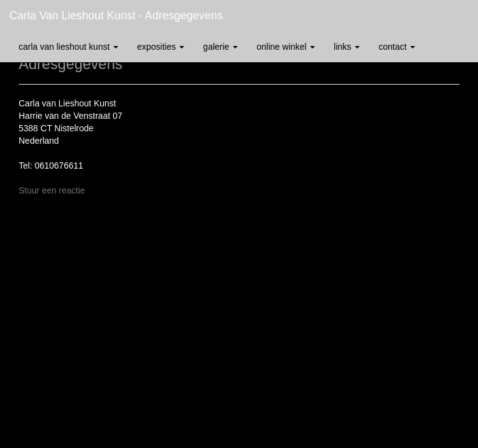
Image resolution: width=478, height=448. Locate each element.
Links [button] (347, 47)
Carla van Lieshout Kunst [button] (68, 47)
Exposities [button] (160, 47)
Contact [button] (396, 47)
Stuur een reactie (52, 190)
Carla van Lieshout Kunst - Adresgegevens (116, 15)
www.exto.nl (119, 366)
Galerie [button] (220, 47)
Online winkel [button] (285, 47)
